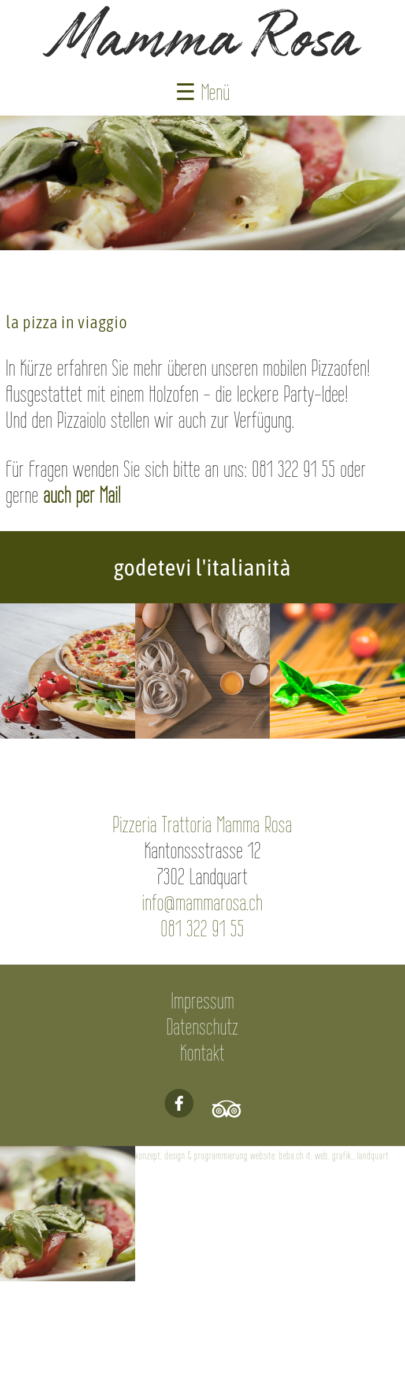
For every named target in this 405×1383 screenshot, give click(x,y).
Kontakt (202, 1053)
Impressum (203, 1001)
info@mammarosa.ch (202, 902)
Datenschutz (202, 1027)
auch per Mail (82, 495)
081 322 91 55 (202, 928)
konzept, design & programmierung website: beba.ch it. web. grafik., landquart (262, 1155)
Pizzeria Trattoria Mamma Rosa (202, 824)
